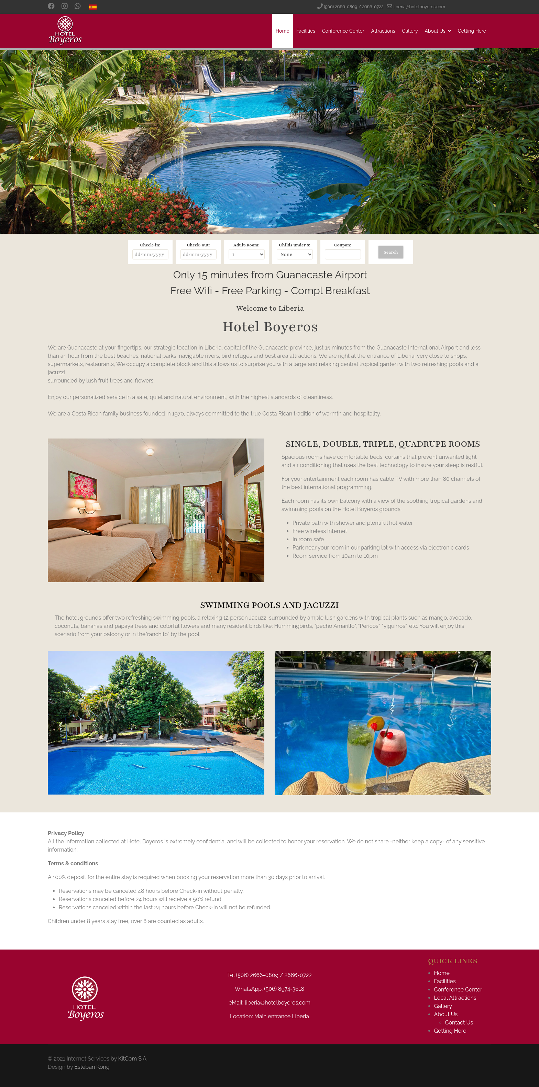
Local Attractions (455, 998)
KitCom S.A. (132, 1058)
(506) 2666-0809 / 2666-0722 (353, 6)
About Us (435, 31)
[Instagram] (65, 6)
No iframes (269, 287)
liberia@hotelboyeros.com (419, 6)
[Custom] (78, 6)
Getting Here (472, 31)
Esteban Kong (92, 1067)
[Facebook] (51, 6)
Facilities (305, 31)
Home (282, 31)
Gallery (410, 31)
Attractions (383, 31)
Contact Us (459, 1022)
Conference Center (343, 31)
